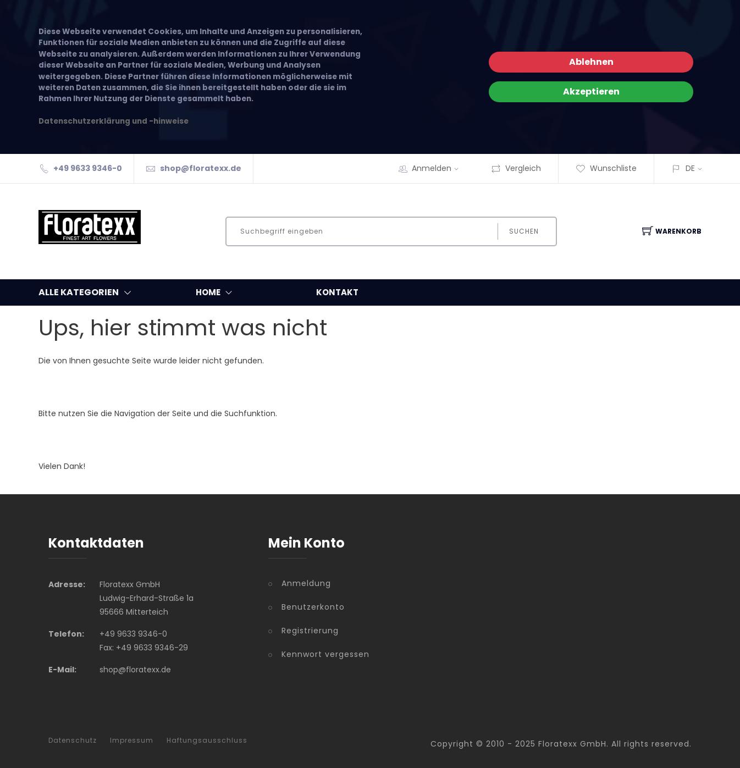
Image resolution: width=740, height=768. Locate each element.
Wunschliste (606, 168)
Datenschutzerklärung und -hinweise (113, 121)
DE (690, 168)
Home (216, 292)
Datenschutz (72, 740)
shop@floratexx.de (200, 168)
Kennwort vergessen (325, 654)
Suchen (524, 231)
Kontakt (337, 292)
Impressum (131, 740)
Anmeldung (306, 583)
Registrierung (310, 630)
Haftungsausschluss (207, 740)
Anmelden (439, 168)
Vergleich (516, 168)
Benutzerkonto (313, 606)
